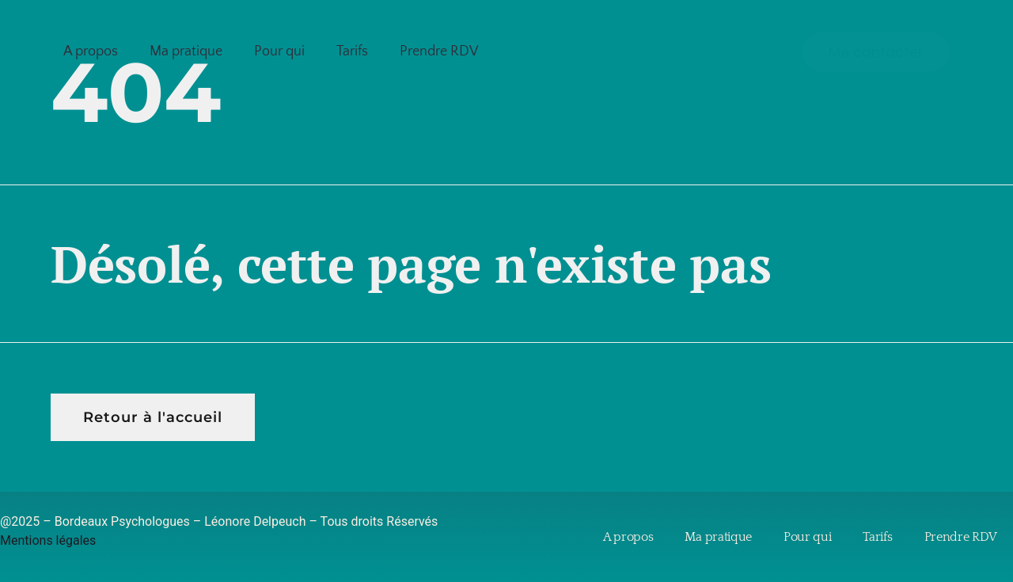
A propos (90, 51)
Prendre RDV (439, 51)
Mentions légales (48, 540)
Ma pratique (186, 51)
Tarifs (352, 51)
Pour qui (279, 51)
